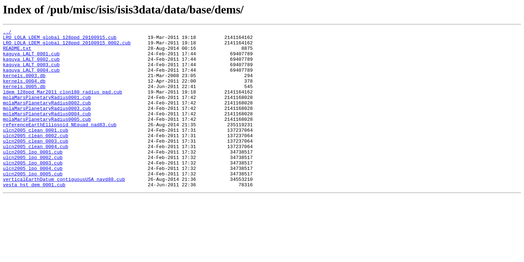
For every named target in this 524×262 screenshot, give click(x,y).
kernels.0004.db (24, 91)
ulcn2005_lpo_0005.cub (33, 203)
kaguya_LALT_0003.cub (31, 72)
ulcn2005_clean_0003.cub (35, 163)
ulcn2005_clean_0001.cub (35, 150)
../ (7, 32)
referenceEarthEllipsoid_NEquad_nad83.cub (59, 144)
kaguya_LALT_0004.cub (31, 78)
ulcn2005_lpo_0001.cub (33, 177)
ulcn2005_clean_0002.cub (35, 157)
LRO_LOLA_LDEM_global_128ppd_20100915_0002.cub (67, 46)
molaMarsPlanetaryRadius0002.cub (47, 118)
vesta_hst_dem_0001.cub (34, 216)
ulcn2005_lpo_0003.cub (33, 190)
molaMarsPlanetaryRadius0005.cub (47, 137)
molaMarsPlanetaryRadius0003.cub (47, 124)
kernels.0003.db (24, 85)
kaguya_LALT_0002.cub (31, 65)
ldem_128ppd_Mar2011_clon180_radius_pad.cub (62, 105)
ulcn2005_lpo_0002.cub (33, 183)
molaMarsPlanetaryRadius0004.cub (47, 131)
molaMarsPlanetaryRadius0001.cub (47, 111)
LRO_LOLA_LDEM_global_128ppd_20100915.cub (59, 39)
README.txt (17, 52)
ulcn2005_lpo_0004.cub (33, 196)
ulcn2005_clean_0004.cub (35, 170)
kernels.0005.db (24, 98)
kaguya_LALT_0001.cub (31, 59)
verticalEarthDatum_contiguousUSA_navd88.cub (64, 209)
